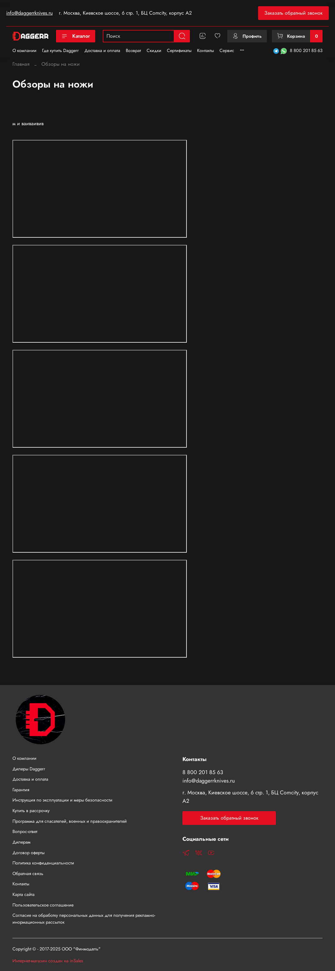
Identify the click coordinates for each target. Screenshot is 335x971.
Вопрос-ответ (24, 831)
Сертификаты (179, 50)
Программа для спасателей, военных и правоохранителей (69, 821)
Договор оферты (28, 853)
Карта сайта (23, 894)
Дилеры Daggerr (28, 769)
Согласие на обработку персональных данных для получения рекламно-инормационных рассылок (83, 918)
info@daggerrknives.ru (29, 13)
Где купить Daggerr (60, 50)
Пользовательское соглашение (42, 905)
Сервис (226, 50)
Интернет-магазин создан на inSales (47, 961)
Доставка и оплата (102, 50)
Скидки (154, 50)
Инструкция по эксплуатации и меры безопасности (62, 800)
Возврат (133, 50)
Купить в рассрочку (31, 810)
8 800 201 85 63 (306, 50)
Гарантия (20, 790)
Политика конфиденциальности (43, 863)
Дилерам (21, 842)
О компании (24, 50)
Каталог (75, 36)
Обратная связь (27, 873)
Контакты (205, 50)
